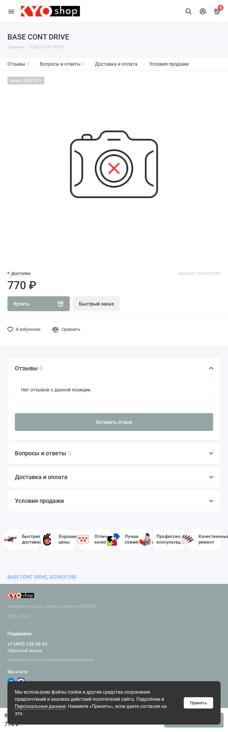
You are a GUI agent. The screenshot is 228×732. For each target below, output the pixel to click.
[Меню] (11, 11)
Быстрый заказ (96, 304)
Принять (198, 702)
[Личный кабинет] (202, 11)
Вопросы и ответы (62, 64)
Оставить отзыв (114, 422)
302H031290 (62, 577)
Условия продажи (169, 64)
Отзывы (18, 64)
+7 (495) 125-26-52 (27, 644)
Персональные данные (40, 706)
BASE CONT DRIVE (27, 577)
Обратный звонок (24, 650)
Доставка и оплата (116, 64)
